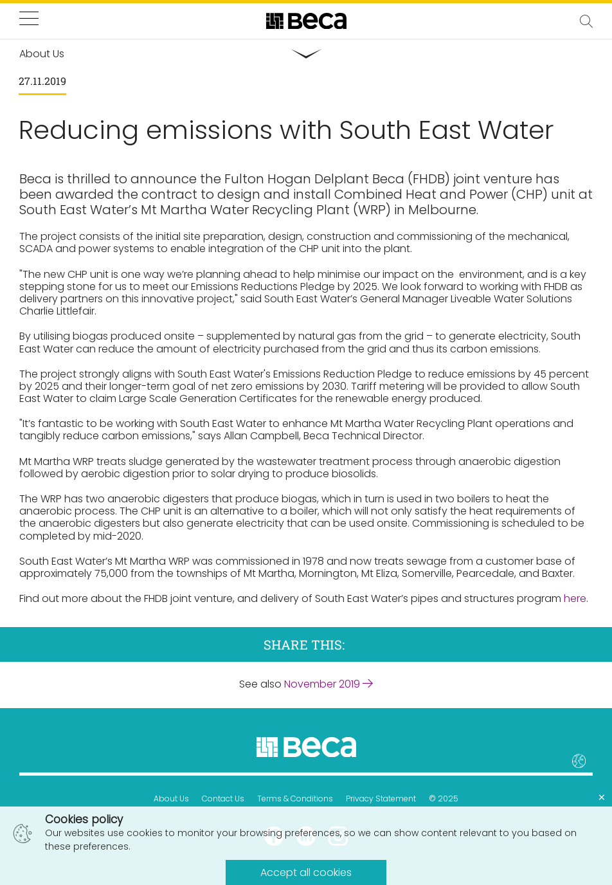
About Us (171, 798)
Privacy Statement (381, 798)
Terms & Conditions (295, 798)
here (575, 598)
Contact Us (223, 798)
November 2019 (328, 684)
